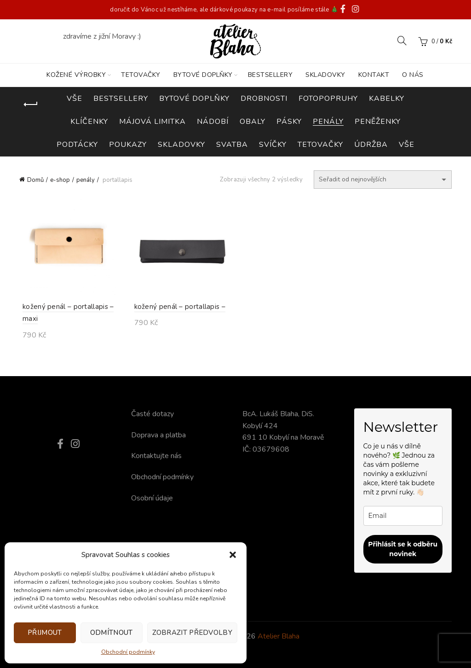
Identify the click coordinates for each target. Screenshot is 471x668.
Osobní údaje (152, 498)
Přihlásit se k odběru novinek (402, 549)
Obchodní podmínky (128, 652)
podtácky (77, 144)
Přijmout (45, 632)
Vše (74, 98)
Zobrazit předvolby (192, 632)
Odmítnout (111, 632)
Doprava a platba (158, 435)
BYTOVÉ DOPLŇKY (203, 74)
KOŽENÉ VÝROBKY (76, 74)
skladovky (181, 144)
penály (328, 121)
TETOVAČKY (141, 74)
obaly (252, 121)
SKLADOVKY (325, 74)
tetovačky (320, 144)
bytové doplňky (194, 98)
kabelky (386, 98)
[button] (232, 554)
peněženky (378, 121)
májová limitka (152, 121)
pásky (289, 121)
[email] (403, 516)
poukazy (128, 144)
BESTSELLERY (270, 74)
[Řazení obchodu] (383, 179)
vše (406, 144)
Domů (35, 180)
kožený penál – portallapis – (176, 308)
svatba (232, 144)
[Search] (402, 40)
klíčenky (89, 121)
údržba (371, 144)
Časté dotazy (152, 414)
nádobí (213, 121)
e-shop (60, 180)
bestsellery (120, 98)
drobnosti (264, 98)
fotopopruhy (328, 98)
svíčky (273, 144)
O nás (413, 74)
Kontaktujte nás (156, 456)
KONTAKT (374, 74)
